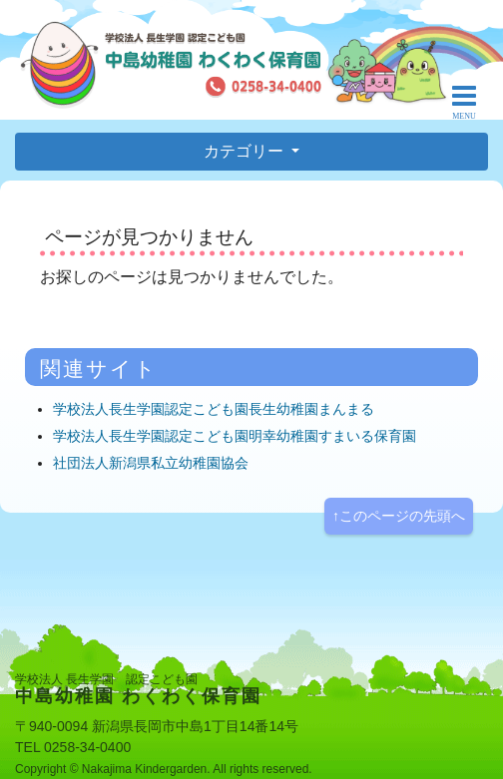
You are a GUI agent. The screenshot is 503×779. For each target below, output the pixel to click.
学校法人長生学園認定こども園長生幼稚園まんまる (213, 409)
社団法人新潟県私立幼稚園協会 (151, 463)
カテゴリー (245, 151)
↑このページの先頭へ (398, 516)
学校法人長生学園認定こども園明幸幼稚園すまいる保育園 (234, 436)
